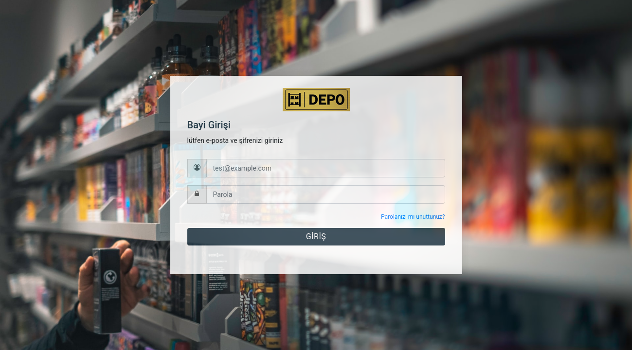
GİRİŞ (316, 236)
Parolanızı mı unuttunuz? (413, 216)
